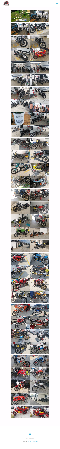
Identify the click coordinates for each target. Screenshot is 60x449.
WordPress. (35, 441)
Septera (29, 441)
